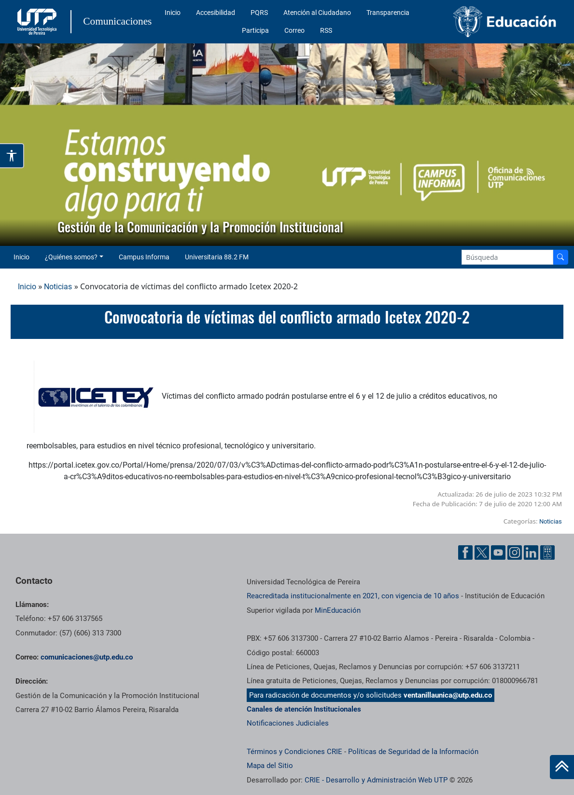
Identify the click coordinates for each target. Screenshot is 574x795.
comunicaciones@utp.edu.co (87, 657)
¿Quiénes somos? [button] (71, 257)
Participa (255, 30)
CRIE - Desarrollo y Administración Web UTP (376, 780)
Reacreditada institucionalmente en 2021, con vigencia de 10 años (353, 596)
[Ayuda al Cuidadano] (547, 552)
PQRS (259, 12)
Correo (294, 30)
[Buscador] (560, 257)
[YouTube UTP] (498, 552)
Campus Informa (144, 257)
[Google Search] (507, 257)
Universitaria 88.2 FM (217, 257)
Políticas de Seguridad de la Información (413, 751)
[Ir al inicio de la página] (562, 767)
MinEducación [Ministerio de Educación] (338, 610)
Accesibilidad (215, 12)
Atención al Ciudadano (317, 12)
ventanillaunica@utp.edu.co (448, 695)
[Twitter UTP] (482, 552)
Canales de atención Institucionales (304, 709)
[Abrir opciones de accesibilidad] (12, 155)
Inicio (173, 12)
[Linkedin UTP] (531, 552)
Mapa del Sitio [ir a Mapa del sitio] (270, 765)
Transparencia (387, 12)
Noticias (58, 286)
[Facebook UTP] (465, 552)
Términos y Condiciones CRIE (294, 751)
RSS (326, 30)
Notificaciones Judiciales (288, 723)
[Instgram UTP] (514, 552)
